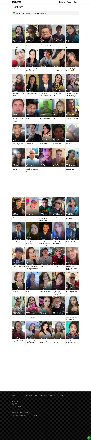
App (62, 395)
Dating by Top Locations (46, 395)
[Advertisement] (45, 20)
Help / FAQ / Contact (17, 395)
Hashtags (56, 395)
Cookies (36, 395)
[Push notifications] (89, 438)
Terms (26, 395)
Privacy (31, 395)
